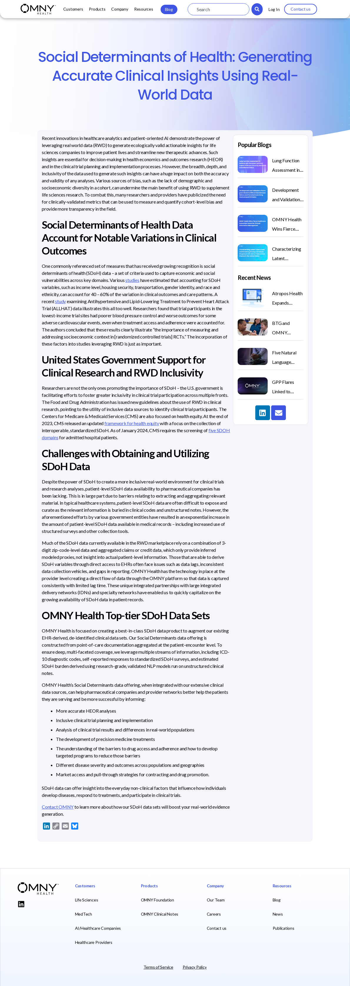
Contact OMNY (58, 807)
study (60, 301)
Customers (73, 8)
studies (132, 280)
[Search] (257, 9)
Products (97, 8)
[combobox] (218, 9)
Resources (143, 8)
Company (119, 8)
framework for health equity (131, 423)
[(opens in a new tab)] (253, 385)
